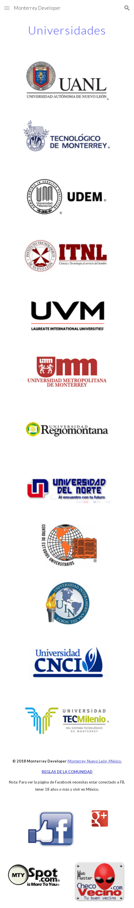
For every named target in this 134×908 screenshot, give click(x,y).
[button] (7, 8)
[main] (67, 30)
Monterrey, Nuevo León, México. (95, 761)
